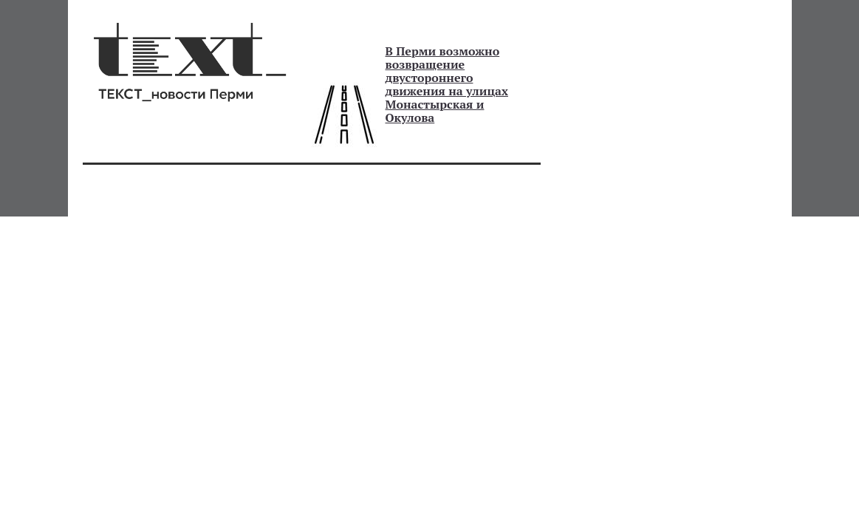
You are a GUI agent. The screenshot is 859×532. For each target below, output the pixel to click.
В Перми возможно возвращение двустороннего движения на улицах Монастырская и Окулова (447, 84)
